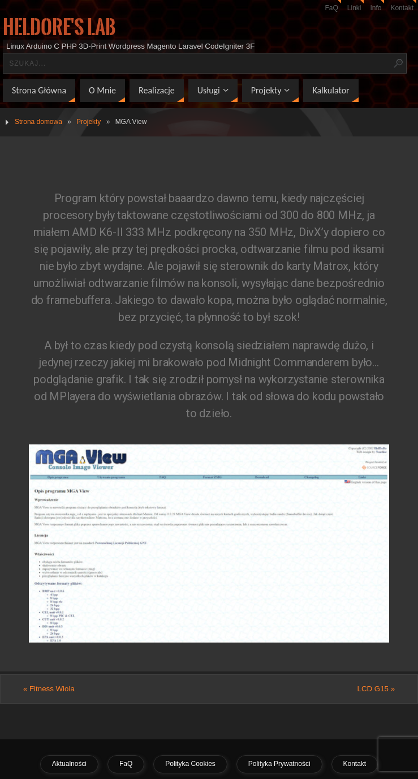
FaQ (331, 8)
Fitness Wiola (49, 688)
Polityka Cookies (190, 764)
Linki (354, 8)
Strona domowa (38, 122)
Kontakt (401, 8)
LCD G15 (376, 688)
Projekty (88, 122)
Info (375, 8)
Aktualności (69, 764)
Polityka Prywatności (279, 764)
